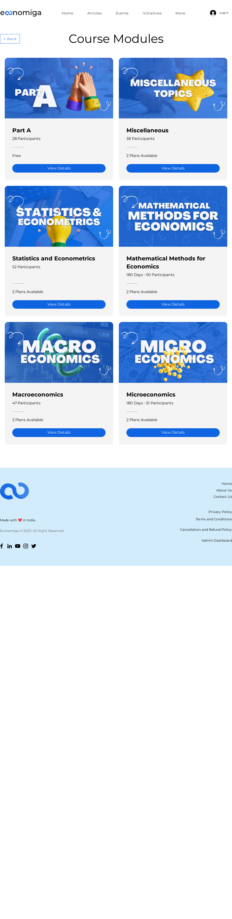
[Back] (10, 39)
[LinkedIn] (9, 546)
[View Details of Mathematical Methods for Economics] (173, 304)
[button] (152, 13)
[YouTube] (17, 546)
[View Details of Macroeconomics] (59, 432)
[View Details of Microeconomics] (173, 432)
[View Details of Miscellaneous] (173, 168)
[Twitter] (34, 546)
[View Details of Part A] (59, 168)
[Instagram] (25, 546)
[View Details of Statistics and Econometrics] (59, 304)
